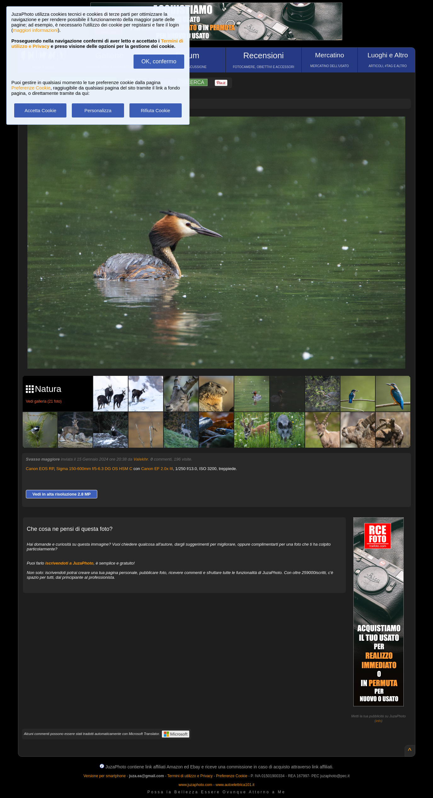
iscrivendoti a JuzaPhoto (69, 563)
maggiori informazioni (35, 30)
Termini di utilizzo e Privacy (190, 776)
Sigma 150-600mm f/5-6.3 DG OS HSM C (94, 468)
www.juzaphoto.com (195, 785)
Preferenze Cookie (30, 87)
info (378, 721)
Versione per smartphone (104, 776)
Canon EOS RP (40, 468)
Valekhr (141, 459)
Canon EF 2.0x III (157, 468)
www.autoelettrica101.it (234, 785)
